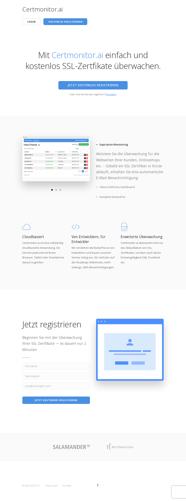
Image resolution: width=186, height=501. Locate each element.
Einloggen (111, 94)
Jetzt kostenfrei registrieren (56, 400)
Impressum (51, 485)
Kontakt (67, 485)
